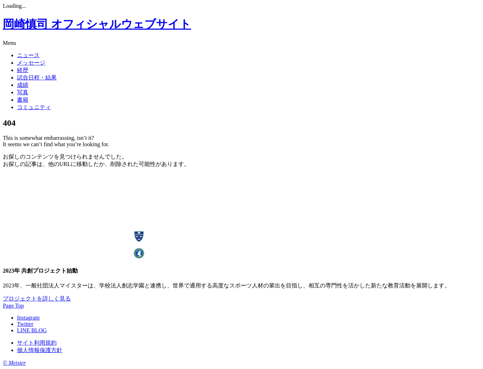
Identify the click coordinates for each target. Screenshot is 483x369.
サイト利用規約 (37, 343)
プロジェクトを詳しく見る (37, 299)
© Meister (14, 363)
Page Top (13, 306)
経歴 (22, 70)
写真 (22, 92)
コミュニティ (34, 107)
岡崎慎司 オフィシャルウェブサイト (97, 24)
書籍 (22, 100)
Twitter (25, 324)
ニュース (28, 55)
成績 (22, 85)
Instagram (28, 318)
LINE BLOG (32, 330)
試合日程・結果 (37, 78)
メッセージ (31, 63)
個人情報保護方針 (39, 350)
